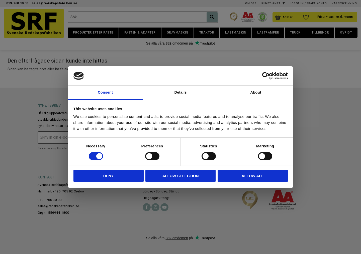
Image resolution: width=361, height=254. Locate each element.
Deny (108, 176)
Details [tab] (180, 92)
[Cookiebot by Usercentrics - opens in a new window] (266, 76)
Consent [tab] (105, 92)
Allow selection (180, 176)
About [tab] (255, 92)
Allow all (253, 176)
